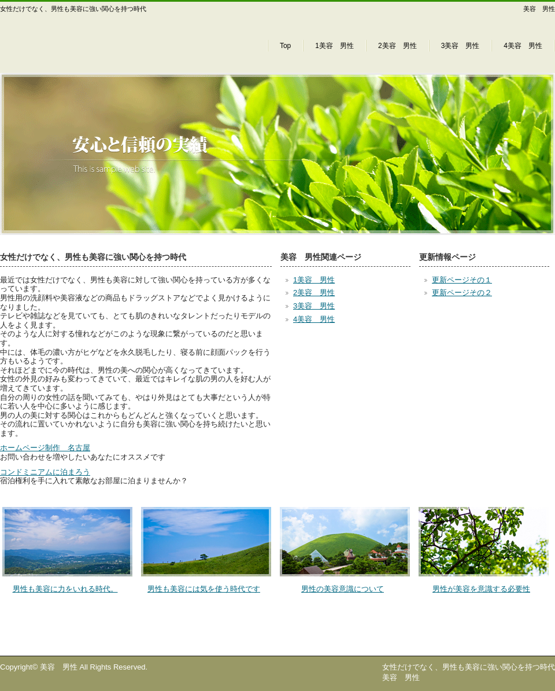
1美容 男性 (334, 46)
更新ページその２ (462, 292)
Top (285, 46)
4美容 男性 (523, 46)
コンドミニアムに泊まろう (45, 472)
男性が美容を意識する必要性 (481, 589)
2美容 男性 (397, 46)
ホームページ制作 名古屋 (45, 447)
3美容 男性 (460, 46)
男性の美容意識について (342, 589)
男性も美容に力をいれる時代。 (65, 589)
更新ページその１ (462, 279)
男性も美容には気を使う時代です (203, 589)
